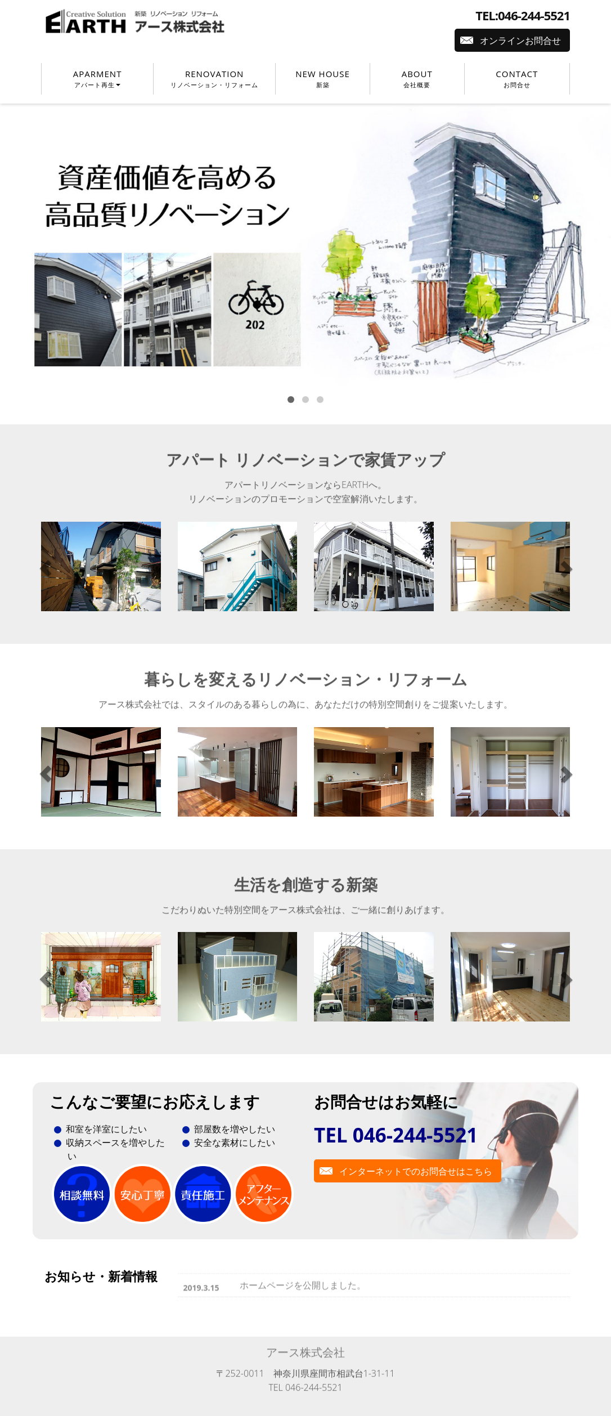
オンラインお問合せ (520, 40)
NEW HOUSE (322, 78)
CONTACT (517, 78)
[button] (46, 569)
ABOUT (417, 78)
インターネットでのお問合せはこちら (415, 1171)
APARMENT (97, 78)
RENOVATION (214, 78)
